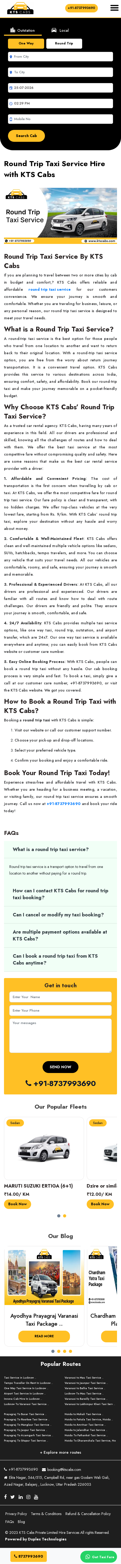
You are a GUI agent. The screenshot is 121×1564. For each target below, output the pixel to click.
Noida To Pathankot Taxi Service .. (86, 1435)
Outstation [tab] (22, 30)
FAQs (9, 1521)
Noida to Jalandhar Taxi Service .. (86, 1430)
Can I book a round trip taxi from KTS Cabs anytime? (55, 959)
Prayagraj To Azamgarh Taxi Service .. (28, 1435)
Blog (21, 1521)
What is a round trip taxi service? (51, 849)
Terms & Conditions (46, 1513)
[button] (60, 1214)
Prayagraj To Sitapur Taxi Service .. (26, 1441)
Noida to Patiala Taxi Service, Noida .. (89, 1419)
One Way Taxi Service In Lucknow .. (26, 1388)
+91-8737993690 (81, 8)
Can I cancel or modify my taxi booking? (58, 914)
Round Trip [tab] (64, 43)
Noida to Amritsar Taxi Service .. (85, 1425)
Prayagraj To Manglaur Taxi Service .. (28, 1425)
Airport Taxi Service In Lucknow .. (25, 1393)
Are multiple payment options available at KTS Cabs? (60, 935)
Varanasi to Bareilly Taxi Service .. (86, 1399)
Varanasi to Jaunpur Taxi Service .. (86, 1383)
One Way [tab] (26, 43)
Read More (44, 1336)
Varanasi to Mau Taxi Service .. (84, 1378)
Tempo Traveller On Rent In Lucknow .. (28, 1383)
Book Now (17, 1204)
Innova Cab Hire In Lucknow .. (23, 1399)
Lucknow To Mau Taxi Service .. (84, 1393)
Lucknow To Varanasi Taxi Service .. (26, 1404)
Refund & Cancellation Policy (88, 1513)
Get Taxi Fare (99, 1557)
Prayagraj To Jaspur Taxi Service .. (25, 1430)
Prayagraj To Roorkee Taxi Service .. (27, 1419)
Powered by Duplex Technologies (35, 1539)
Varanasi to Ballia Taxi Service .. (85, 1388)
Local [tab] (60, 30)
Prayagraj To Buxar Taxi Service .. (25, 1414)
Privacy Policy (16, 1513)
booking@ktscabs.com (61, 1469)
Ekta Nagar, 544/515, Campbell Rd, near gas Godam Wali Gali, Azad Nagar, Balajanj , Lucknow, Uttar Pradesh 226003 (57, 1481)
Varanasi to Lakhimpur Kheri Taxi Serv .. (90, 1404)
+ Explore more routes (60, 1452)
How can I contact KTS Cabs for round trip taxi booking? (60, 894)
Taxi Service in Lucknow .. (20, 1378)
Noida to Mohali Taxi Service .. (84, 1414)
